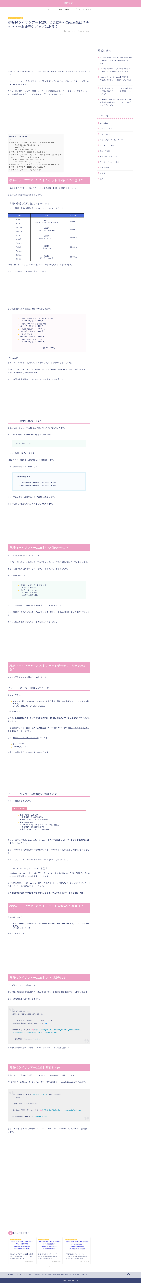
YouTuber (104, 123)
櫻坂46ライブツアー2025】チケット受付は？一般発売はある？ (36, 155)
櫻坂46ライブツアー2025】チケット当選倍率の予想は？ (33, 142)
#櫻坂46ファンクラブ (41, 1094)
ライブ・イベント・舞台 (15, 18)
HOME (51, 9)
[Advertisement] (49, 51)
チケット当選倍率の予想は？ (25, 149)
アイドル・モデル (107, 129)
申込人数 (21, 147)
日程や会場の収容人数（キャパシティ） (31, 145)
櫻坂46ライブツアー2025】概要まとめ (26, 170)
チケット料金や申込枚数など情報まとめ (29, 159)
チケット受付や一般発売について (27, 157)
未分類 (102, 173)
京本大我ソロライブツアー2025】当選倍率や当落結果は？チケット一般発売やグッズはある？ (116, 91)
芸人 (102, 179)
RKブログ (70, 3)
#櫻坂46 (59, 1110)
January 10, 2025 (41, 1116)
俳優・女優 (104, 168)
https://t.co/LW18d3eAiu (72, 1110)
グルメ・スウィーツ (108, 145)
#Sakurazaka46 (29, 1032)
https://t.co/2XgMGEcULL (44, 1030)
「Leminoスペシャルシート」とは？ (30, 162)
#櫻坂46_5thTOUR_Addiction (65, 1030)
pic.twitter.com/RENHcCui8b (46, 1032)
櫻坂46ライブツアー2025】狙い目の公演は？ (29, 152)
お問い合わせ (64, 9)
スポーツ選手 (105, 151)
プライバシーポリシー (84, 9)
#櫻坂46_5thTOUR (49, 1110)
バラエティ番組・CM (108, 156)
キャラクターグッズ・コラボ (111, 140)
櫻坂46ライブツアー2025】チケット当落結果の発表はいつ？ (35, 164)
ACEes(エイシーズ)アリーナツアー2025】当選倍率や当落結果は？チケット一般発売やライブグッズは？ (116, 102)
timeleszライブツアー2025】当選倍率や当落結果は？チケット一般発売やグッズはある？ (116, 80)
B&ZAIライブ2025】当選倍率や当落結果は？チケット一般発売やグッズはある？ (115, 70)
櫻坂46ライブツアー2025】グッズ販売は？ (28, 167)
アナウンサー (105, 134)
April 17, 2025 (40, 1039)
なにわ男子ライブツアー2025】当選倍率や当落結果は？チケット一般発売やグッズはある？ (116, 60)
